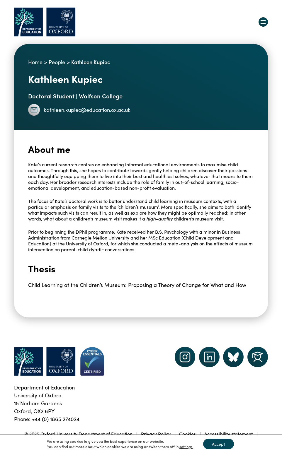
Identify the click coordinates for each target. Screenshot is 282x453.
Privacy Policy (156, 433)
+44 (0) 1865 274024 (55, 419)
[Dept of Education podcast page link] (233, 357)
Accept (218, 444)
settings (186, 446)
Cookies (187, 433)
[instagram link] (185, 357)
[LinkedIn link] (209, 357)
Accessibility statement (228, 433)
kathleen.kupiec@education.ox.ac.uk (79, 110)
